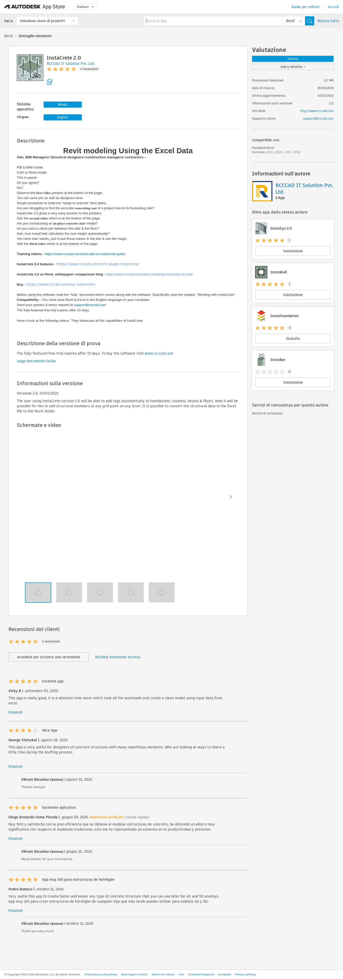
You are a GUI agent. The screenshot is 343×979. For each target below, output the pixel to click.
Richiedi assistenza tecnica (117, 657)
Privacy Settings (245, 974)
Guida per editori (305, 6)
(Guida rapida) (137, 817)
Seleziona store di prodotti (42, 20)
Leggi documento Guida (36, 360)
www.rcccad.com (159, 353)
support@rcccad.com (90, 305)
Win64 (62, 104)
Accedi (333, 6)
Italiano (85, 7)
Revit (8, 35)
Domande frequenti (201, 974)
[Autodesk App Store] (34, 7)
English (62, 117)
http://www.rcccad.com (317, 111)
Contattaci (224, 974)
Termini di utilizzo (163, 974)
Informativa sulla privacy (100, 974)
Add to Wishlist (293, 67)
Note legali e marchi (134, 974)
